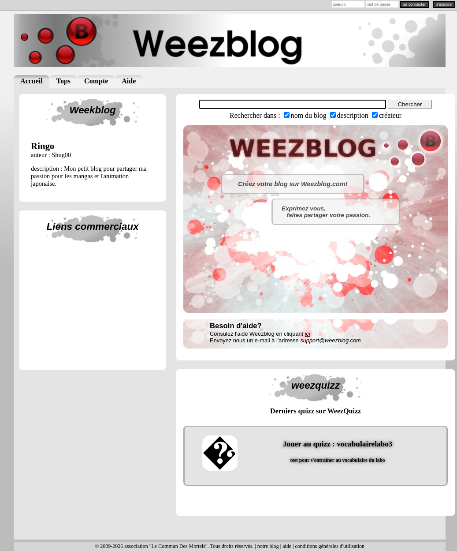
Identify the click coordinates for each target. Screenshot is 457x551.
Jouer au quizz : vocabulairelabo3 (338, 444)
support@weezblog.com (330, 340)
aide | (288, 546)
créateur (390, 115)
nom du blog (309, 115)
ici (307, 333)
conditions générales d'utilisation (329, 546)
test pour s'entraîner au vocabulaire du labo (337, 460)
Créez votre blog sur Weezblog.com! (292, 183)
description (352, 115)
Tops (63, 81)
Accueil (31, 81)
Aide (129, 81)
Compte (96, 81)
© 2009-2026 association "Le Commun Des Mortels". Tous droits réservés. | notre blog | (188, 546)
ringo (42, 146)
